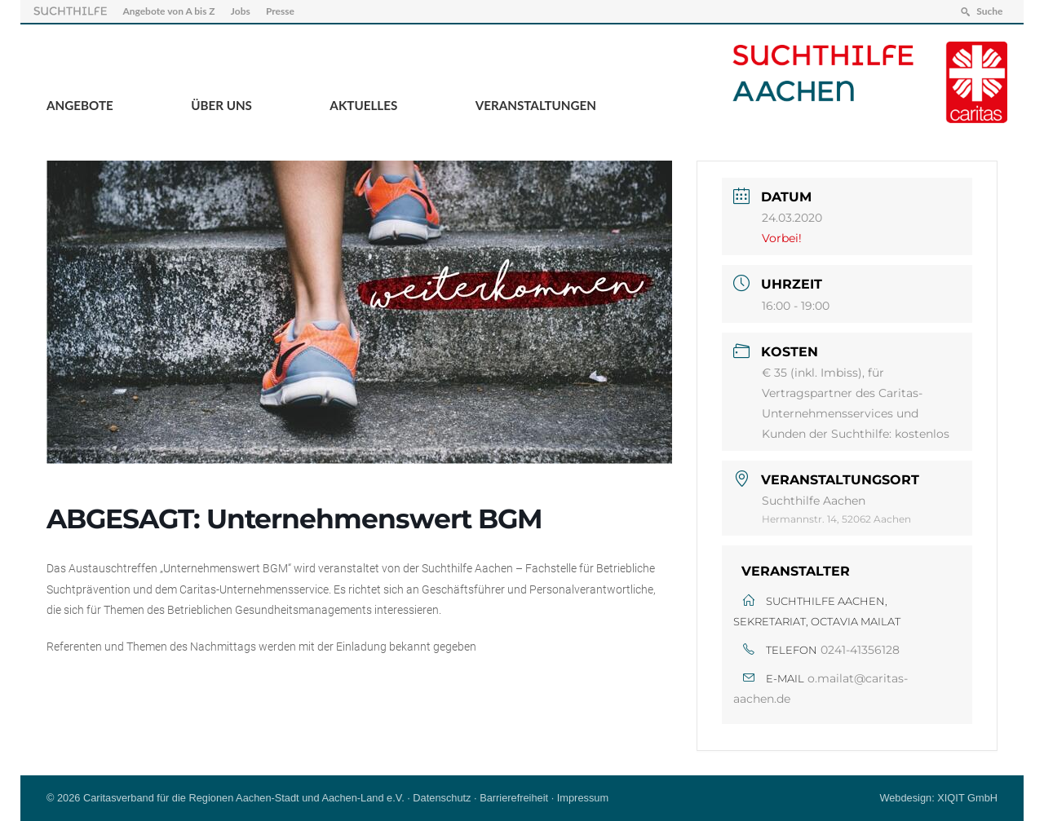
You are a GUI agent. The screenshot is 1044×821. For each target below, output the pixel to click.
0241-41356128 (860, 649)
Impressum (582, 798)
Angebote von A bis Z (168, 11)
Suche (989, 11)
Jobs (240, 11)
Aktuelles (363, 105)
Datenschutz (442, 798)
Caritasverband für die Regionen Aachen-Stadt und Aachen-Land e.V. (244, 798)
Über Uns (221, 105)
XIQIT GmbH (967, 798)
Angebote (79, 105)
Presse (280, 11)
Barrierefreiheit (514, 798)
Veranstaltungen (536, 105)
